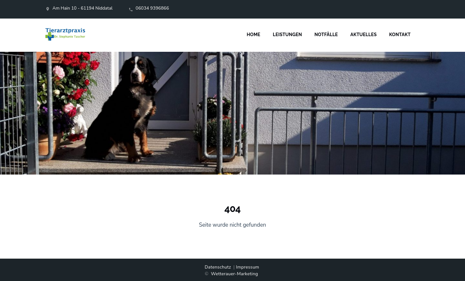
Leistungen (287, 34)
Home (253, 34)
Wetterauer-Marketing (234, 274)
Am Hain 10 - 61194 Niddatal (82, 8)
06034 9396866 (152, 8)
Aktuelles (364, 34)
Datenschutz (218, 267)
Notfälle (326, 34)
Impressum (247, 267)
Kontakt (400, 34)
